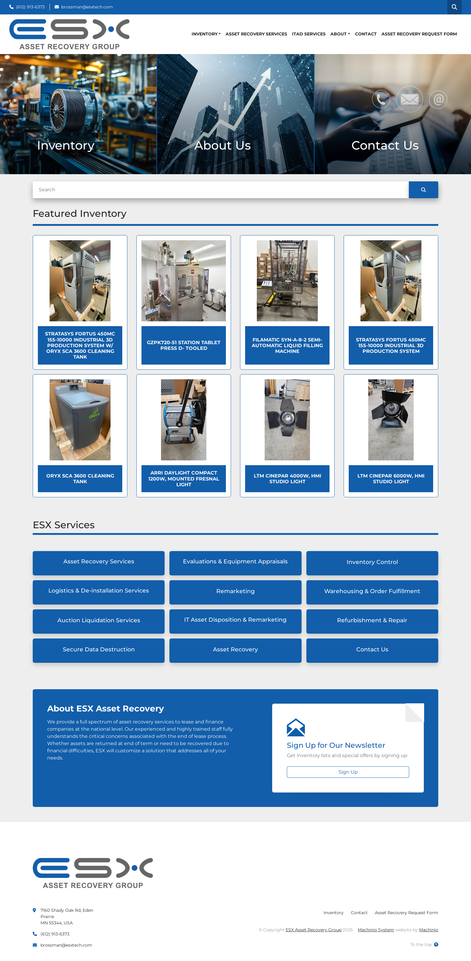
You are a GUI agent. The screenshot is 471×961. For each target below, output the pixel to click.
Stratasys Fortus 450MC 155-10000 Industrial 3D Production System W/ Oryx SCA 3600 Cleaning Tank (80, 345)
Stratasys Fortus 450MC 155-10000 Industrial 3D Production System (391, 345)
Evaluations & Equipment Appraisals (235, 561)
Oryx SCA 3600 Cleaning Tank (80, 478)
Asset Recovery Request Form (419, 34)
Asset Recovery (235, 649)
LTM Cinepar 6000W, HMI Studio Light (390, 478)
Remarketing (235, 591)
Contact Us (372, 649)
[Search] (221, 189)
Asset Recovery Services (256, 34)
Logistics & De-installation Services (98, 590)
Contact (366, 34)
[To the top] (424, 944)
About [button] (338, 34)
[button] (206, 34)
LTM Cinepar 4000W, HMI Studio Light (287, 478)
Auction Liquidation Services (98, 620)
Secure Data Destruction (99, 649)
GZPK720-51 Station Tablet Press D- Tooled (183, 345)
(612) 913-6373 (30, 7)
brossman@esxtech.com (87, 7)
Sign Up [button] (348, 772)
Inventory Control (372, 562)
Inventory (204, 34)
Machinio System (376, 929)
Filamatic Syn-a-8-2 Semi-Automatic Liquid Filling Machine (287, 345)
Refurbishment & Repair (372, 620)
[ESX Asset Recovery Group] (93, 872)
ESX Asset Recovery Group (314, 929)
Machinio (428, 929)
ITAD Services (309, 34)
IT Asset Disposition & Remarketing (235, 619)
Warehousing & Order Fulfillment (372, 591)
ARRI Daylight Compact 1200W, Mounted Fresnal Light (183, 478)
